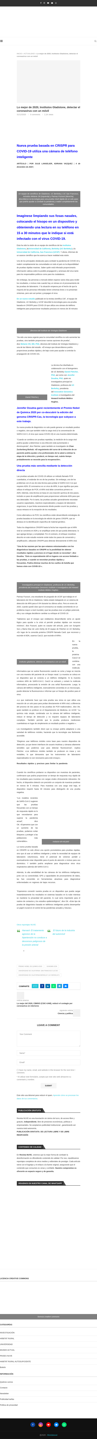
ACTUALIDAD (29, 54)
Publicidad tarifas (7, 1399)
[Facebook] (40, 3)
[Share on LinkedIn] (47, 986)
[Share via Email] (65, 986)
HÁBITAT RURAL (7, 1338)
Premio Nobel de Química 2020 (30, 966)
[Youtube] (48, 3)
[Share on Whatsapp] (53, 986)
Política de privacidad (9, 1405)
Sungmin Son (52, 966)
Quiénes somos (6, 1382)
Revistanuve (52, 1435)
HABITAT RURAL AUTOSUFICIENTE (15, 1361)
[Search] (95, 41)
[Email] (52, 3)
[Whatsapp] (56, 3)
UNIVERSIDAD (6, 1344)
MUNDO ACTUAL (7, 1350)
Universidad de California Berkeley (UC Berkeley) (39, 975)
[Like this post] (36, 986)
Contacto (3, 1388)
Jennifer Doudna (26, 408)
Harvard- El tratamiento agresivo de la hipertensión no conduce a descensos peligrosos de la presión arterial (34, 937)
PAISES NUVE (6, 1356)
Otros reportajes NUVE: (26, 925)
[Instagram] (44, 3)
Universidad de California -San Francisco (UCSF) (38, 971)
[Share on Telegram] (59, 986)
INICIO (19, 54)
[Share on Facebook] (42, 986)
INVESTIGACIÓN (7, 1333)
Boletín (3, 1367)
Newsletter (4, 1393)
